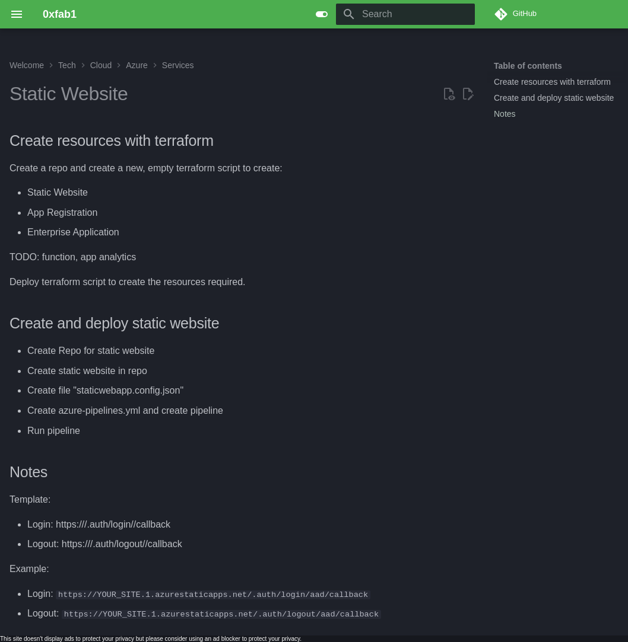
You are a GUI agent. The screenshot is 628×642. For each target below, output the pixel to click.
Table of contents (528, 66)
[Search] (405, 14)
